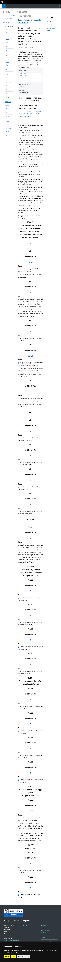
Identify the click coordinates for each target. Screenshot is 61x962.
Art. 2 (7, 39)
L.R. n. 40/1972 (9, 26)
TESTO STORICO (24, 76)
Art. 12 (7, 89)
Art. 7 (7, 62)
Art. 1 (7, 35)
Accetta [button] (7, 956)
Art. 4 (7, 46)
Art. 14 (7, 97)
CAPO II (8, 55)
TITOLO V (8, 129)
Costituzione (50, 25)
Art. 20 (7, 132)
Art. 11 (7, 86)
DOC (28, 86)
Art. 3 (7, 43)
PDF (24, 86)
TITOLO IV (8, 121)
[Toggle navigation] (59, 6)
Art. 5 (7, 50)
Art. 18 (7, 116)
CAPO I (8, 32)
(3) (32, 356)
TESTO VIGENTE (23, 73)
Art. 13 (7, 93)
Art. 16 (7, 109)
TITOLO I (7, 29)
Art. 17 (7, 112)
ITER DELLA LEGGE (25, 116)
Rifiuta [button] (13, 956)
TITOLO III (8, 102)
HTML (20, 86)
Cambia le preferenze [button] (23, 956)
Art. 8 (7, 66)
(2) (32, 262)
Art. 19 (7, 124)
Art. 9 (7, 69)
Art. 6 (7, 58)
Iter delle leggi (50, 21)
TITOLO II (8, 83)
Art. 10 (8, 77)
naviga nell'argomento (10, 17)
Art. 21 (7, 135)
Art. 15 (7, 105)
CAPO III (8, 74)
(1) (29, 262)
